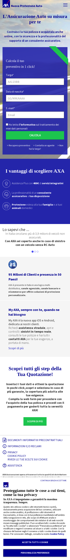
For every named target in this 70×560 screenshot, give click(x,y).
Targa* (10, 75)
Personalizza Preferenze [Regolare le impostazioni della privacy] (35, 552)
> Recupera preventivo (18, 145)
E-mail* (10, 108)
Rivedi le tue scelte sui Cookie (28, 459)
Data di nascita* (15, 91)
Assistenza (15, 465)
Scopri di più (16, 348)
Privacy (12, 452)
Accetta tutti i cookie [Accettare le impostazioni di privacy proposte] (35, 542)
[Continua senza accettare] (53, 480)
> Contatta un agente (43, 145)
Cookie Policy (57, 534)
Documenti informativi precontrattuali (35, 440)
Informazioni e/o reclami (24, 446)
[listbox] (35, 239)
